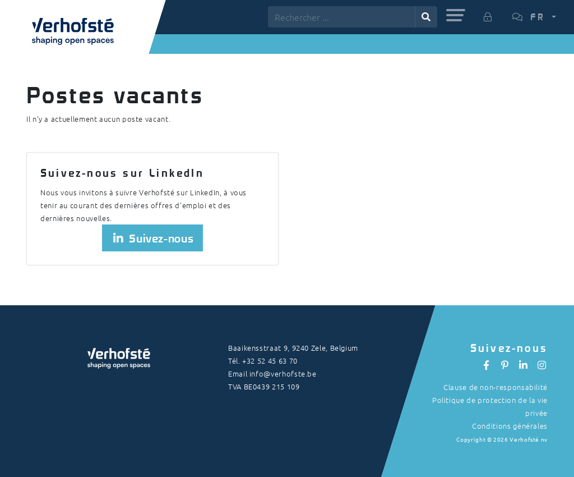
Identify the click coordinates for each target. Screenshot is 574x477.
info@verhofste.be (283, 373)
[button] (455, 15)
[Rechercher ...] (341, 16)
